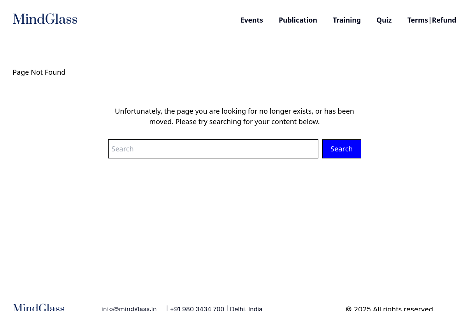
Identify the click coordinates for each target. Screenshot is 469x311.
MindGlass (45, 19)
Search (341, 148)
